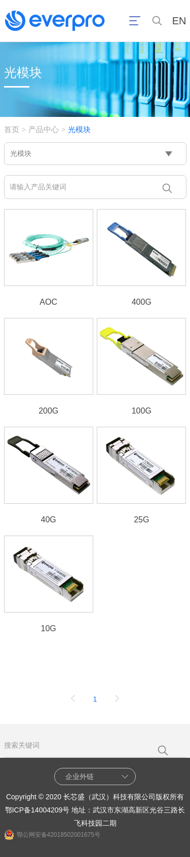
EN (179, 21)
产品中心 (43, 129)
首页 (11, 129)
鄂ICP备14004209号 (37, 810)
